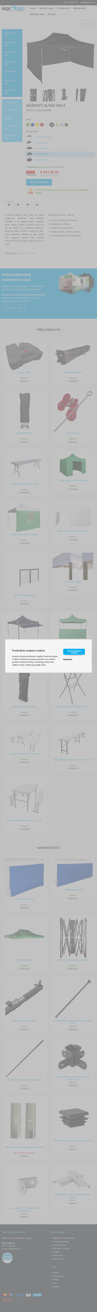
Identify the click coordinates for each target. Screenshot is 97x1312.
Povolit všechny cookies (74, 652)
